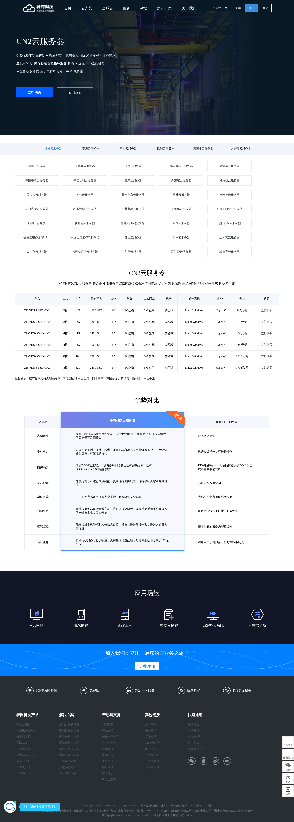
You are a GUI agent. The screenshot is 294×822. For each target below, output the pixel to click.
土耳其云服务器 (85, 166)
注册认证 (193, 724)
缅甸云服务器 (36, 223)
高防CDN (22, 742)
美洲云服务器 (90, 148)
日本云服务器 (181, 237)
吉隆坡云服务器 (229, 194)
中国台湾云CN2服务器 (85, 237)
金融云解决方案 (69, 736)
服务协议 (150, 748)
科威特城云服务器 (85, 208)
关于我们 (189, 8)
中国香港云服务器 (36, 180)
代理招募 (108, 724)
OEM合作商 (152, 742)
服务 (126, 8)
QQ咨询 (288, 745)
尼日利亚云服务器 (229, 223)
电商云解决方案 (69, 730)
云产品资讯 (152, 761)
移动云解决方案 (69, 748)
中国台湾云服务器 (85, 180)
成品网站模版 (67, 773)
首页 (67, 8)
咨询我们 (74, 92)
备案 (238, 8)
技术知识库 (109, 773)
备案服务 (108, 755)
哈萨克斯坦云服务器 (85, 251)
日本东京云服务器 (133, 194)
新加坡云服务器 (181, 180)
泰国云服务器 (181, 223)
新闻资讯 (150, 736)
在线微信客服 (196, 748)
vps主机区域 (24, 773)
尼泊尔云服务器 (181, 208)
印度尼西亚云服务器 (229, 208)
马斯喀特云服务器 (36, 208)
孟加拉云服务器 (37, 194)
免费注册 (147, 666)
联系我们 (150, 730)
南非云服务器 (128, 148)
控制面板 (108, 748)
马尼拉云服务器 (229, 180)
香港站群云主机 (26, 755)
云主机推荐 (23, 748)
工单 (288, 793)
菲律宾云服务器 (229, 251)
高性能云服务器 (181, 251)
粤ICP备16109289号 (200, 805)
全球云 (107, 8)
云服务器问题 (110, 736)
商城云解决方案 (69, 755)
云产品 (86, 8)
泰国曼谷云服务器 (181, 166)
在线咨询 (288, 769)
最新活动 (108, 767)
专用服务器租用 (26, 730)
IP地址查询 (109, 779)
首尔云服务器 (133, 180)
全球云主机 (23, 761)
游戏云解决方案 (69, 724)
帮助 (143, 8)
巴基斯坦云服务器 (133, 208)
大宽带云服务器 (241, 148)
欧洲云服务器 (165, 148)
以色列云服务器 (37, 251)
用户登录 (193, 730)
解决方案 (164, 8)
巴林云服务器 (181, 194)
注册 (251, 8)
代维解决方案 (67, 761)
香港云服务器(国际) (133, 223)
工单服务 (108, 761)
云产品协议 (152, 755)
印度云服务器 (133, 251)
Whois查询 (108, 742)
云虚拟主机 (23, 736)
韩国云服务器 (133, 237)
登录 (265, 8)
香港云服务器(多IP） (36, 237)
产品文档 (108, 730)
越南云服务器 (36, 166)
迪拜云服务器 (133, 166)
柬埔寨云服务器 (229, 166)
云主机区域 (23, 767)
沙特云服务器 (85, 194)
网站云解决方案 (69, 742)
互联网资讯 (152, 767)
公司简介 (150, 724)
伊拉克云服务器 (85, 223)
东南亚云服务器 (203, 148)
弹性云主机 (23, 724)
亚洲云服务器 (53, 148)
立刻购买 (266, 322)
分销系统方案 (67, 767)
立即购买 (34, 92)
